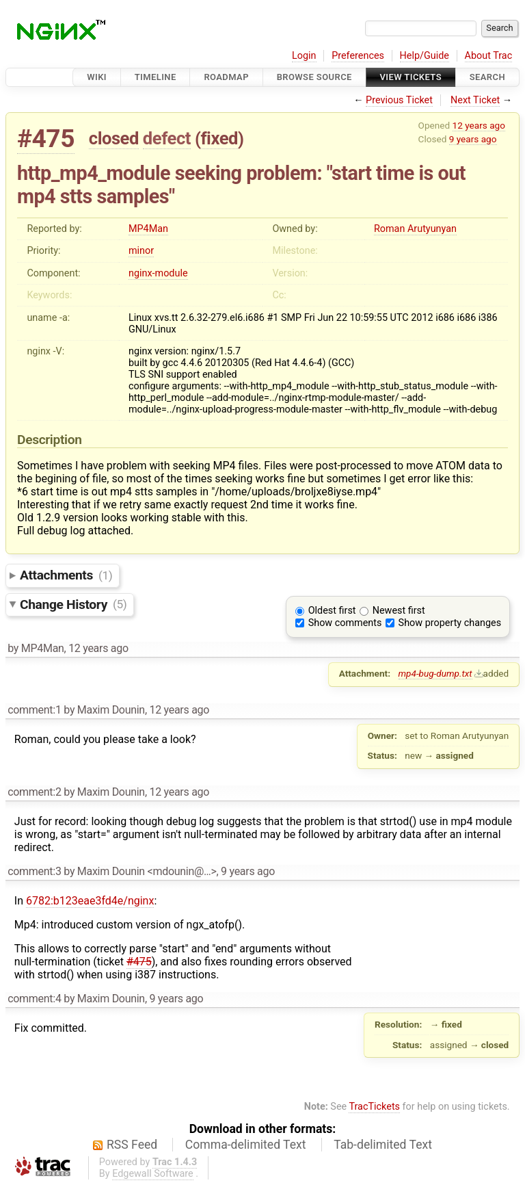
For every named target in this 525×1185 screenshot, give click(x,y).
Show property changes (450, 623)
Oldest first (332, 610)
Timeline (155, 77)
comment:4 (34, 998)
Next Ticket (475, 100)
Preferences (358, 56)
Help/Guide (424, 56)
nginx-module (158, 273)
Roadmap (226, 77)
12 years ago (479, 125)
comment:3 (34, 871)
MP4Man (148, 229)
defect (167, 138)
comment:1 (34, 709)
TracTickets (374, 1106)
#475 (46, 138)
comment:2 (34, 791)
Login (304, 56)
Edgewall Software (152, 1174)
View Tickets (411, 77)
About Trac (489, 56)
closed (114, 138)
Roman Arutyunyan (415, 229)
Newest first (399, 610)
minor (141, 251)
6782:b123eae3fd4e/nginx (90, 900)
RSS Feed (132, 1144)
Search (487, 77)
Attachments (66, 575)
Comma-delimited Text (245, 1144)
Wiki (97, 77)
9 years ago (473, 138)
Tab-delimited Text (383, 1144)
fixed (219, 138)
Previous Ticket (399, 100)
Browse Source (314, 77)
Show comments (345, 623)
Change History (73, 604)
